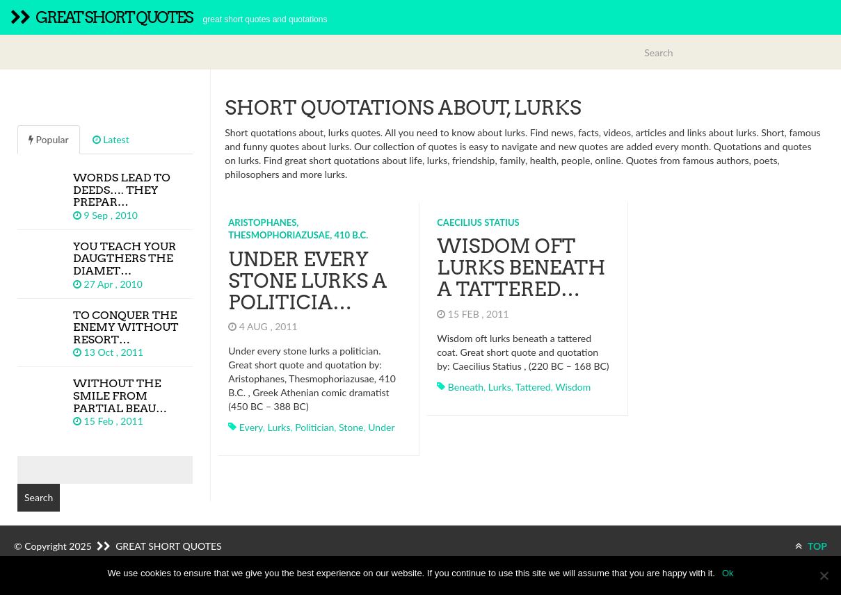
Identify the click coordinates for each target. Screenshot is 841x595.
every (251, 427)
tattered (533, 387)
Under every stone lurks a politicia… (307, 280)
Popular (49, 139)
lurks (279, 427)
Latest (111, 139)
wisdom (573, 387)
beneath (465, 387)
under (381, 427)
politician (314, 427)
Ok (728, 573)
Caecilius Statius (478, 222)
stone (351, 427)
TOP (811, 546)
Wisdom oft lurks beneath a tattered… (521, 267)
